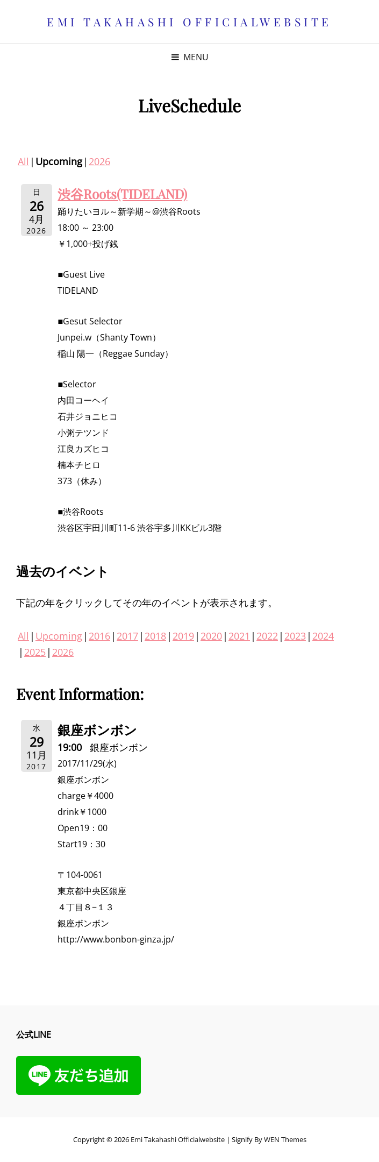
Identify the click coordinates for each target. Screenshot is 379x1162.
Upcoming (58, 635)
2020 (211, 635)
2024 (323, 635)
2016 (99, 635)
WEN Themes (285, 1139)
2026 (99, 161)
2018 (155, 635)
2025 (35, 652)
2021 (239, 635)
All (23, 161)
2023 (295, 635)
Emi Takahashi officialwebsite (189, 21)
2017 (127, 635)
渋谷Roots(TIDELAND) (122, 193)
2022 (267, 635)
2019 (183, 635)
